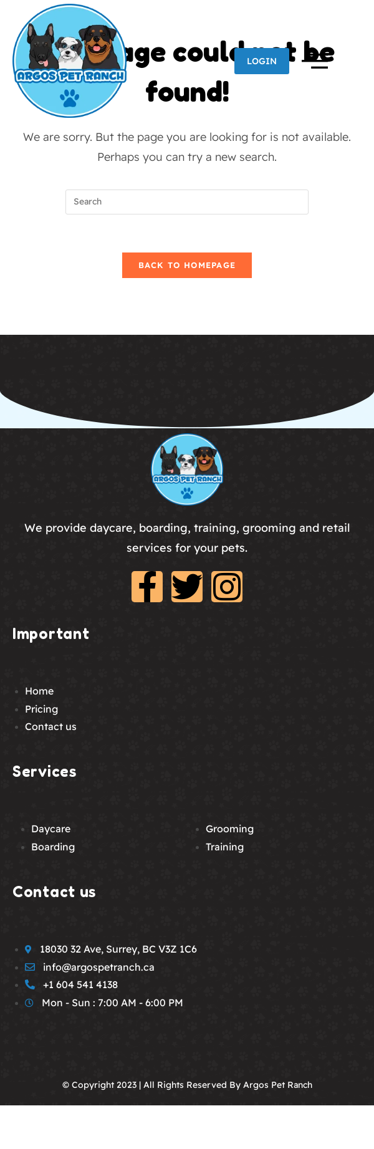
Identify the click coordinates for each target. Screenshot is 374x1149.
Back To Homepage (187, 265)
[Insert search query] (187, 202)
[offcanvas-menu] (311, 58)
